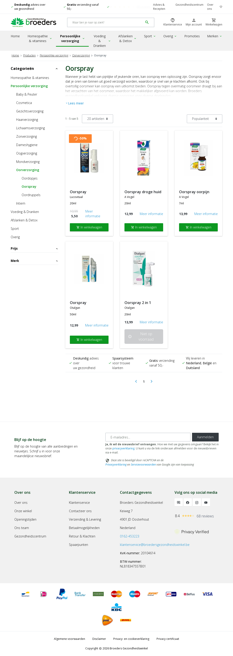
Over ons (210, 7)
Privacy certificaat (168, 639)
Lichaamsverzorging (30, 128)
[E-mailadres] (147, 437)
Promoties (192, 36)
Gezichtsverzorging (29, 111)
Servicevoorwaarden (143, 464)
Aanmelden (205, 437)
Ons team (21, 528)
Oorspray (29, 186)
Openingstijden (25, 519)
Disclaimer (99, 639)
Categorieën (34, 68)
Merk (34, 281)
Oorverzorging (81, 55)
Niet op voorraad (141, 336)
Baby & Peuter (26, 94)
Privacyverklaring (116, 464)
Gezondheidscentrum (189, 5)
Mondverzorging (28, 162)
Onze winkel (23, 511)
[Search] (105, 22)
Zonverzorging (26, 136)
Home (15, 36)
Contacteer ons (80, 511)
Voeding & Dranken (102, 41)
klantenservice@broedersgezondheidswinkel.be (155, 544)
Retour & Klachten (82, 536)
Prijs (34, 248)
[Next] (151, 381)
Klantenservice (79, 502)
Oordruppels (31, 195)
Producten (29, 55)
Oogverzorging (26, 153)
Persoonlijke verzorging (72, 38)
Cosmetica (24, 103)
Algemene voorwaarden (69, 639)
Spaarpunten (78, 544)
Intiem (20, 203)
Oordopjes (30, 178)
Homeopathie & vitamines (40, 38)
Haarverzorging (27, 119)
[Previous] (136, 381)
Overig (170, 36)
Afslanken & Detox (127, 38)
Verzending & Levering (85, 519)
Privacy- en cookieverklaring (131, 639)
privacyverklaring (123, 448)
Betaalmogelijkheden (84, 528)
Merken (214, 36)
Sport (150, 36)
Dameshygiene (27, 145)
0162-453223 (129, 536)
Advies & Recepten (159, 7)
